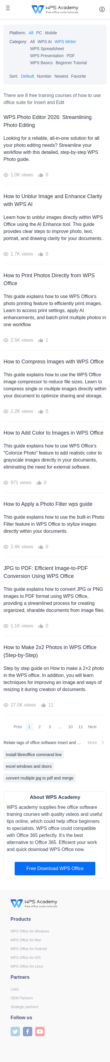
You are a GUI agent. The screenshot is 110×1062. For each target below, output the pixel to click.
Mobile (51, 32)
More (97, 743)
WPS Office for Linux (27, 966)
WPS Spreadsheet (47, 48)
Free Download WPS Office (55, 868)
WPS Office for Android (29, 949)
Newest (61, 76)
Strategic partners (24, 1007)
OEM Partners (22, 998)
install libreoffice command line (34, 754)
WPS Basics (41, 62)
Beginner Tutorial (71, 62)
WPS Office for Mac (26, 940)
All (31, 32)
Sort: (13, 76)
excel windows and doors (29, 766)
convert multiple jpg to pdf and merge (39, 778)
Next (92, 726)
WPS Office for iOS (25, 958)
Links (15, 989)
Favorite (78, 76)
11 (80, 726)
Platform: (17, 32)
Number (44, 76)
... (60, 726)
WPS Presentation (47, 55)
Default (27, 76)
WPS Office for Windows (30, 931)
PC (39, 32)
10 (70, 726)
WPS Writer (65, 41)
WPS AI (45, 41)
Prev (17, 726)
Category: (18, 41)
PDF (71, 55)
